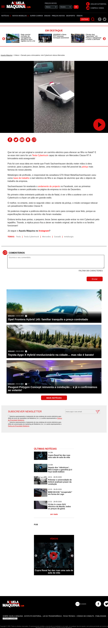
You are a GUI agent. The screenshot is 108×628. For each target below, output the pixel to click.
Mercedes (46, 237)
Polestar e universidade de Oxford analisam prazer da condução (60, 482)
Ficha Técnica (69, 616)
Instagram (44, 231)
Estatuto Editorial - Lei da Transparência (43, 616)
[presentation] (79, 420)
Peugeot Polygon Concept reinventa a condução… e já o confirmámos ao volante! (52, 389)
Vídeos (79, 16)
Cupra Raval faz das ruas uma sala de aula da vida (59, 456)
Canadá (57, 237)
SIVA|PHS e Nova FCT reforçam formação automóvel (61, 36)
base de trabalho (21, 178)
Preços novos (58, 16)
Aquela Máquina (6, 55)
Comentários (17, 253)
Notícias (6, 16)
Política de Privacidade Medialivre (18, 426)
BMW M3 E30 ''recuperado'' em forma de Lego (60, 493)
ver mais (54, 514)
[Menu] (3, 6)
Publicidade (100, 616)
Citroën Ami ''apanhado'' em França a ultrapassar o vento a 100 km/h (93, 37)
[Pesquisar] (93, 19)
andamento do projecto (49, 186)
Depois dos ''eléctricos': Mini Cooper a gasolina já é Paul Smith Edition (60, 469)
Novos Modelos (20, 16)
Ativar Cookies (10, 618)
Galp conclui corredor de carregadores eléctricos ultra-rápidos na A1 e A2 (28, 38)
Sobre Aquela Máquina (13, 616)
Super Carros (36, 16)
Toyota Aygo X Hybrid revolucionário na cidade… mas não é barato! (51, 354)
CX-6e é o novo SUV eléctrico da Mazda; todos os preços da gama (59, 506)
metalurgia (68, 237)
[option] (21, 38)
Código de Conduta (85, 616)
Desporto (70, 16)
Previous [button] (3, 38)
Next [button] (104, 38)
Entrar (85, 19)
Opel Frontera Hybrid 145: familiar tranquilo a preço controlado (48, 319)
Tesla (18, 237)
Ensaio (47, 16)
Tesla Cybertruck (40, 155)
